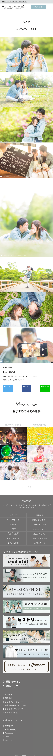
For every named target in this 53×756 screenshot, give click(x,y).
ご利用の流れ (13, 512)
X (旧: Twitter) (10, 726)
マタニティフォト (39, 526)
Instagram (9, 723)
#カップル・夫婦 (10, 380)
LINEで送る (43, 387)
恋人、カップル (39, 531)
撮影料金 (39, 512)
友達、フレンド (13, 535)
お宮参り (13, 521)
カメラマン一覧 (13, 517)
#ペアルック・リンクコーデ (25, 376)
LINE (7, 734)
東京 (11, 368)
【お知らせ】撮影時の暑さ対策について (14, 1)
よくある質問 (13, 540)
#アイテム (22, 380)
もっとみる (26, 484)
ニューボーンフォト (40, 521)
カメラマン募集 (11, 710)
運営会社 (8, 691)
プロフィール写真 (39, 535)
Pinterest (8, 737)
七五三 (13, 526)
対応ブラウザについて (14, 706)
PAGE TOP (26, 496)
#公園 (10, 376)
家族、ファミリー (39, 517)
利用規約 (8, 695)
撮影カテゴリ (13, 678)
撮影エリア (12, 683)
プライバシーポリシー (14, 699)
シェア (26, 387)
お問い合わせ (39, 540)
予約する (38, 7)
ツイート (10, 387)
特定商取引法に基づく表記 (16, 702)
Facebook (9, 730)
